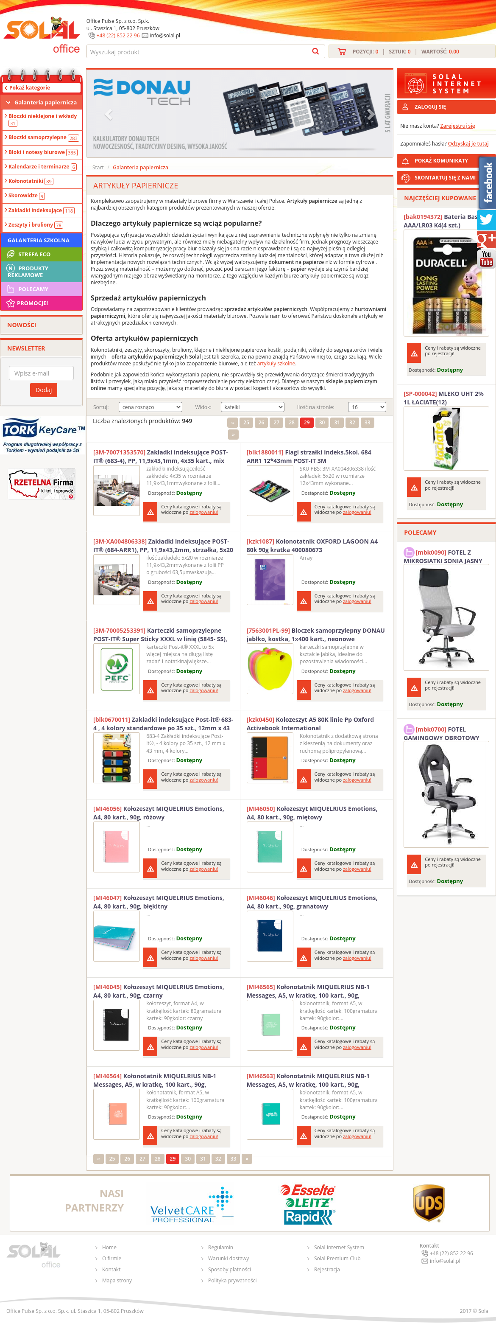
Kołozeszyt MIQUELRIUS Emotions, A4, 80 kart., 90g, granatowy (312, 902)
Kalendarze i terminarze (42, 167)
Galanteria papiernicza (45, 102)
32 (352, 422)
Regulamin (220, 1247)
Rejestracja (327, 1269)
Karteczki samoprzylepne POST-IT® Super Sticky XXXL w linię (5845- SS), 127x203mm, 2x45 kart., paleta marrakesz (160, 634)
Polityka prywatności (232, 1280)
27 (276, 422)
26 (262, 422)
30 (322, 422)
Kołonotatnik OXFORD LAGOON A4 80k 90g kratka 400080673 (312, 545)
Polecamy (26, 288)
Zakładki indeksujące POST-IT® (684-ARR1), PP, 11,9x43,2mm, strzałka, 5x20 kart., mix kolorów (163, 545)
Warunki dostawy (228, 1258)
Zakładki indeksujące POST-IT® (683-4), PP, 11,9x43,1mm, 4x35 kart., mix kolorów (160, 456)
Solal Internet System (339, 1247)
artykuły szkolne (276, 363)
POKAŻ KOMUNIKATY (454, 159)
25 (246, 422)
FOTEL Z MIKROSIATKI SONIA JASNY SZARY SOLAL (443, 555)
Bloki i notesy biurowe (43, 152)
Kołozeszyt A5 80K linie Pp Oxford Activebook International (310, 723)
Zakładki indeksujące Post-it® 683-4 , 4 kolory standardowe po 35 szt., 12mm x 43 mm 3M (163, 723)
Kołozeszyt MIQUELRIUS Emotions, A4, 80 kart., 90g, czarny (158, 991)
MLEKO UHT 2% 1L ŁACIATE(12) (444, 398)
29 (307, 422)
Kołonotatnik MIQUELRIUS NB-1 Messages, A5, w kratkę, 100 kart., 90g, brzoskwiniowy (154, 1080)
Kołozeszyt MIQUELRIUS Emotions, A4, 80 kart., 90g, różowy (158, 813)
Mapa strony (117, 1280)
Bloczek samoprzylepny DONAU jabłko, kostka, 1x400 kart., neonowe (316, 634)
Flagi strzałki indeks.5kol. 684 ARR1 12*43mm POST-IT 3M (309, 456)
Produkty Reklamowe (26, 271)
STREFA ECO (27, 254)
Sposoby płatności (229, 1269)
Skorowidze (26, 195)
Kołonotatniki (30, 181)
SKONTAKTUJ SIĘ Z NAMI (445, 177)
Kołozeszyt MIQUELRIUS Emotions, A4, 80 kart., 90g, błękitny (158, 902)
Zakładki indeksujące (41, 210)
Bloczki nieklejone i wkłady (42, 119)
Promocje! (26, 302)
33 (368, 422)
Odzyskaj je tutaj (468, 143)
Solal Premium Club (337, 1258)
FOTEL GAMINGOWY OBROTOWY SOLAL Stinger (441, 732)
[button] (109, 113)
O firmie (111, 1258)
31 (337, 422)
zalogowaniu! (203, 512)
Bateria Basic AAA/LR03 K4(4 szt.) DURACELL (443, 221)
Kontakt (111, 1269)
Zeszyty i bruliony (35, 225)
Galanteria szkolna (39, 240)
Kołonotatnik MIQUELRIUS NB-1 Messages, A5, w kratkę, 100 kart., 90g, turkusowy (308, 1080)
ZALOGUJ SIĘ (430, 106)
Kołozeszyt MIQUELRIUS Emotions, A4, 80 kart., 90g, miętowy (312, 813)
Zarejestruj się (457, 125)
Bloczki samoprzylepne (43, 137)
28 (292, 422)
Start (98, 167)
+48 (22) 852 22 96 (118, 35)
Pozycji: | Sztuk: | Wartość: (406, 51)
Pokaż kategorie (29, 87)
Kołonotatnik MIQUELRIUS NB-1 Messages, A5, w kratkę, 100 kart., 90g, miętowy (308, 991)
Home (109, 1247)
